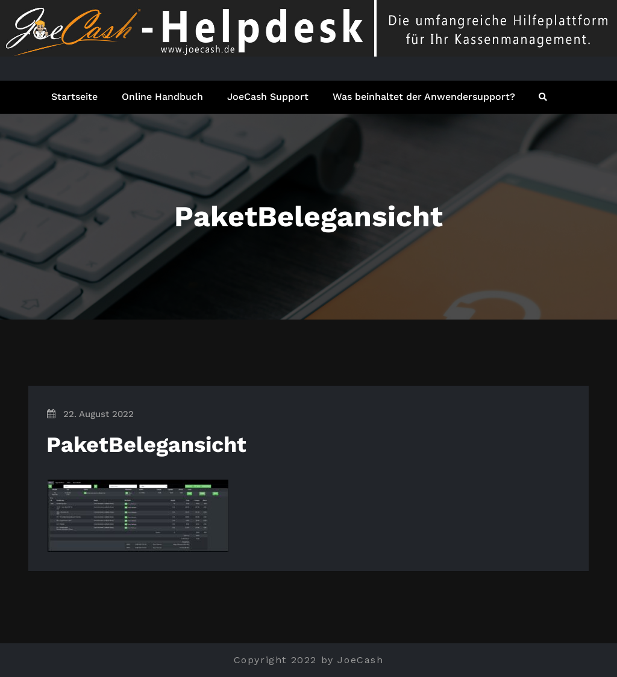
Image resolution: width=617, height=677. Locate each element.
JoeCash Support (267, 96)
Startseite (74, 96)
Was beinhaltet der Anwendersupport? (424, 96)
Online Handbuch (162, 96)
